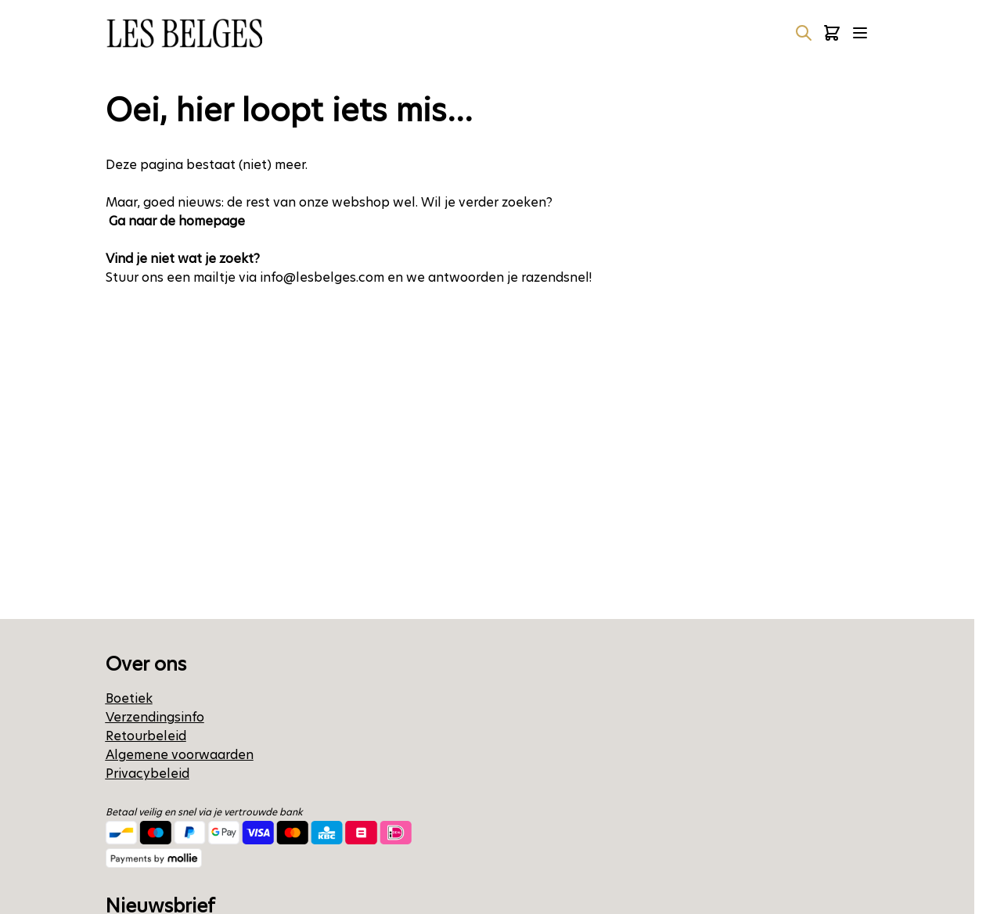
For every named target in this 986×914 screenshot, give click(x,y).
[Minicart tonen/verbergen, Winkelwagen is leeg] (831, 32)
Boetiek (129, 698)
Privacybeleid (147, 774)
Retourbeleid (146, 736)
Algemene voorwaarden (180, 755)
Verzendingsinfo (155, 717)
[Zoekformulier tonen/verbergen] (803, 32)
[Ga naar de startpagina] (184, 33)
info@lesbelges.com (322, 277)
